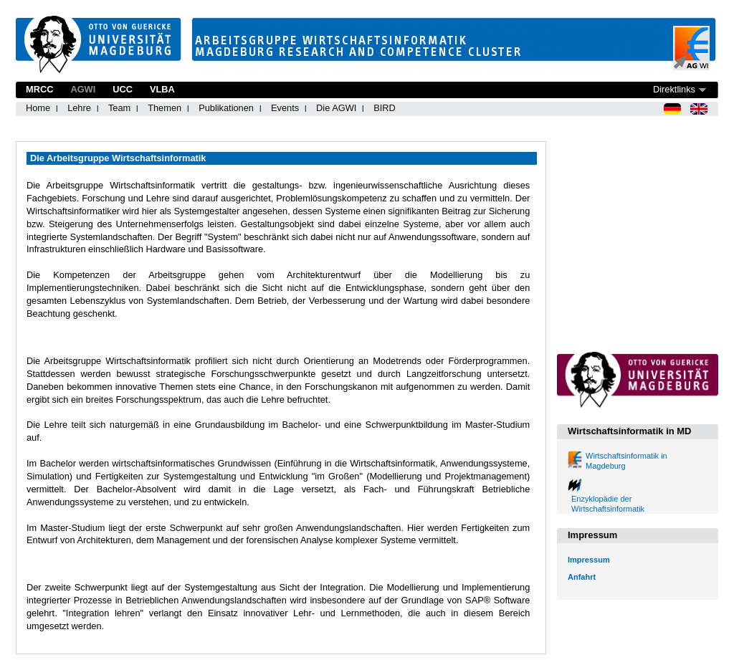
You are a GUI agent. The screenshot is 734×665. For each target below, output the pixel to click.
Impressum (589, 559)
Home (38, 107)
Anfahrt (582, 577)
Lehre (79, 107)
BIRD (384, 107)
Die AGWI (336, 107)
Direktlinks (674, 89)
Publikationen (226, 107)
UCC (123, 89)
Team (119, 107)
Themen (164, 107)
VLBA (162, 89)
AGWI (82, 89)
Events (285, 107)
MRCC (39, 89)
